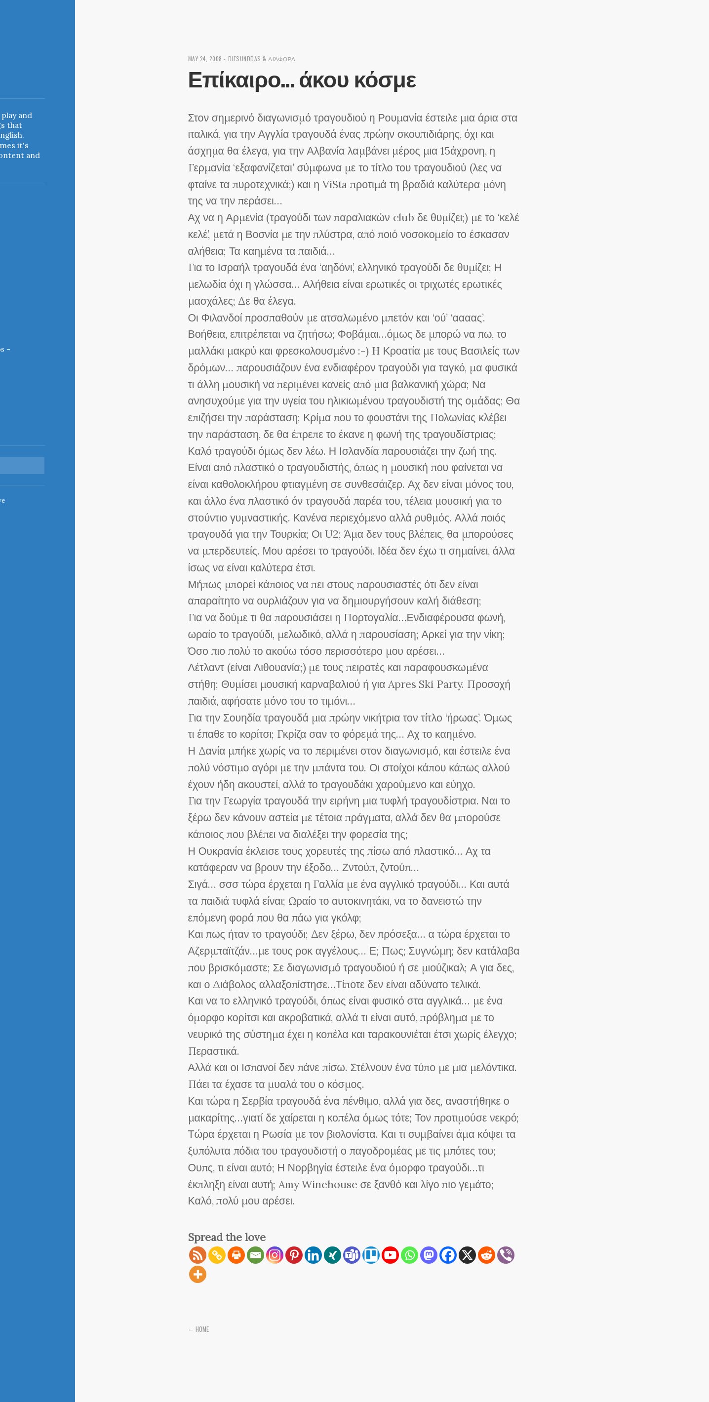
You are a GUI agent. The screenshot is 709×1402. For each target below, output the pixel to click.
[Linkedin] (313, 1255)
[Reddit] (486, 1255)
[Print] (236, 1255)
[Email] (255, 1255)
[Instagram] (274, 1255)
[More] (197, 1274)
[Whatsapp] (409, 1255)
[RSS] (197, 1255)
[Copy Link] (217, 1255)
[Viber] (505, 1255)
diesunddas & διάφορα (267, 58)
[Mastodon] (428, 1255)
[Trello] (371, 1255)
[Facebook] (448, 1255)
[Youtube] (390, 1255)
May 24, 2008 (207, 58)
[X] (467, 1255)
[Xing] (332, 1255)
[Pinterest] (294, 1255)
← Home (199, 1329)
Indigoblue (8, 76)
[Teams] (351, 1255)
